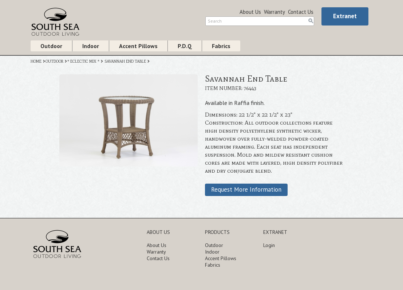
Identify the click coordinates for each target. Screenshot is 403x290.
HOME (36, 61)
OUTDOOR (54, 61)
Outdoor (51, 46)
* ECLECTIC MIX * (83, 61)
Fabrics (221, 46)
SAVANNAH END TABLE (125, 61)
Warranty (274, 11)
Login (269, 245)
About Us (250, 11)
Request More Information (246, 189)
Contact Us (300, 11)
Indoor (90, 46)
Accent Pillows (138, 46)
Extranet (345, 16)
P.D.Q (185, 46)
